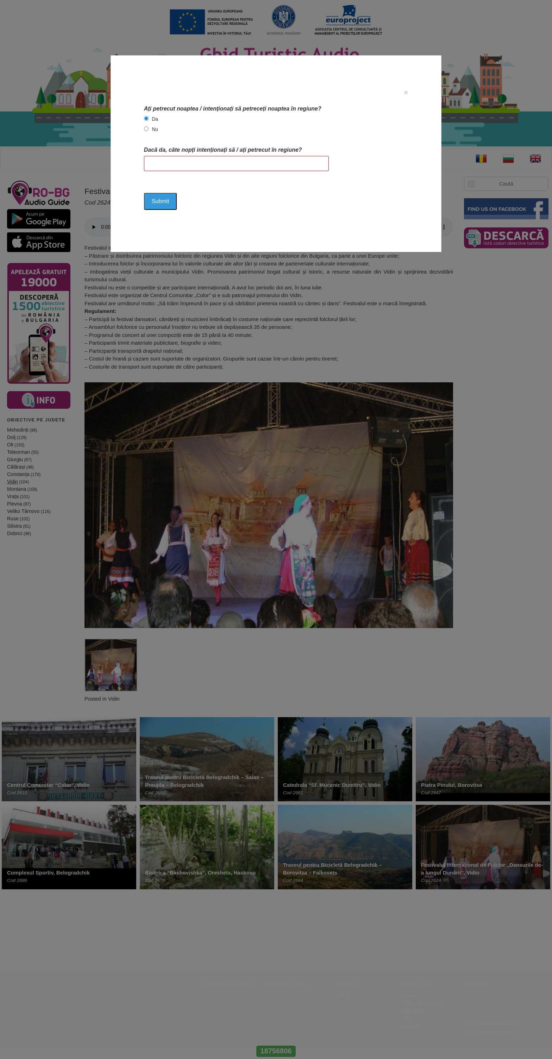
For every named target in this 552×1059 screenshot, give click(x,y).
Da (155, 119)
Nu (155, 129)
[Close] (406, 92)
